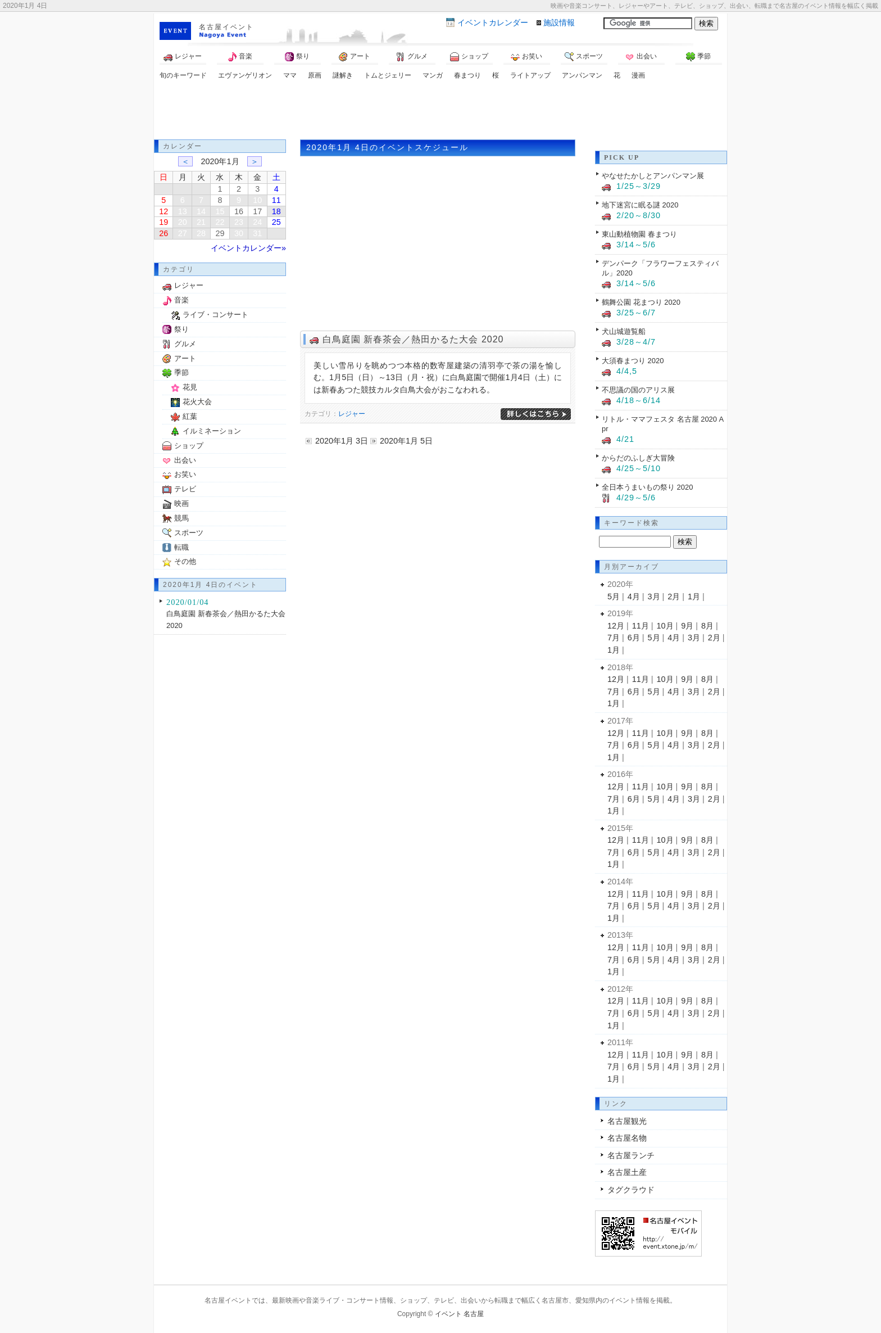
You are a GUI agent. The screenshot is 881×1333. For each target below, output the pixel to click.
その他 (185, 561)
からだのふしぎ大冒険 (638, 458)
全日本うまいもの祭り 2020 (647, 487)
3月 (654, 596)
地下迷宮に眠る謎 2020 (640, 205)
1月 (694, 596)
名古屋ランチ (631, 1155)
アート (354, 56)
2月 (673, 596)
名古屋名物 (627, 1137)
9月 (687, 625)
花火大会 (197, 401)
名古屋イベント (226, 27)
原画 (314, 75)
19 (163, 222)
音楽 (240, 56)
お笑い (526, 56)
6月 (634, 637)
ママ (290, 75)
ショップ (469, 56)
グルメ (412, 56)
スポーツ (584, 56)
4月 (634, 596)
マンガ (433, 75)
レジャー (183, 56)
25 (276, 222)
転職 (181, 547)
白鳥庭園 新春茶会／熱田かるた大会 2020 (413, 339)
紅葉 (190, 416)
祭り (297, 56)
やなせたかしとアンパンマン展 (653, 175)
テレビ (185, 489)
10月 (665, 625)
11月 (640, 625)
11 (276, 200)
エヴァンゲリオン (245, 75)
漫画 (638, 75)
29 (219, 233)
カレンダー (492, 22)
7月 (613, 637)
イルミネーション (212, 431)
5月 (613, 596)
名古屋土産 (627, 1172)
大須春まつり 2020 (633, 360)
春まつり (467, 75)
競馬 (181, 518)
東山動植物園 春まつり (639, 234)
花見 (190, 387)
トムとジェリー (387, 75)
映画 (181, 503)
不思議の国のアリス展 (638, 390)
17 (257, 211)
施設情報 (559, 22)
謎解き (343, 75)
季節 (698, 56)
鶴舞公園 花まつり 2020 (641, 302)
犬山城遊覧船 (624, 331)
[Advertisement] (440, 111)
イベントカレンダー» (248, 247)
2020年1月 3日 (341, 440)
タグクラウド (631, 1189)
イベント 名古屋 (459, 1314)
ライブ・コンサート (215, 314)
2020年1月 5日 (406, 440)
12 (163, 211)
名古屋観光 (627, 1121)
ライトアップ (530, 75)
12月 (615, 625)
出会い (641, 56)
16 (238, 211)
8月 (707, 625)
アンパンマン (582, 75)
